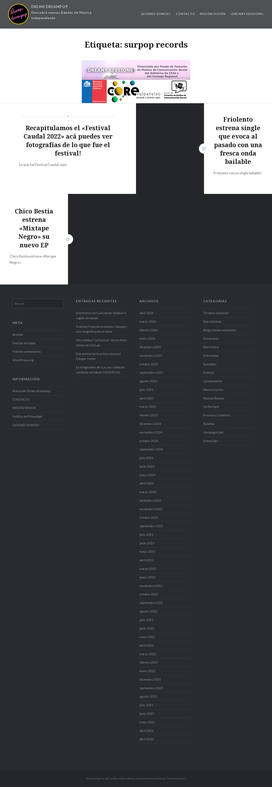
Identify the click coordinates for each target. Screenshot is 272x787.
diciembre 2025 (150, 347)
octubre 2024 (148, 441)
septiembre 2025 (151, 372)
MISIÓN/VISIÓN (212, 14)
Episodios (209, 364)
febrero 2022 (148, 662)
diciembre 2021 (150, 679)
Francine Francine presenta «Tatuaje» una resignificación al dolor (101, 329)
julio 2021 (146, 705)
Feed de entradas (24, 343)
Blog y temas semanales (219, 330)
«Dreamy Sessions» (247, 14)
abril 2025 (146, 398)
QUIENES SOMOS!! (156, 14)
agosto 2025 (148, 381)
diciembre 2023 (150, 500)
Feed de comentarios (26, 351)
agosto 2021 (148, 696)
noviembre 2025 (150, 355)
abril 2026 (146, 313)
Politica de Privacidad (27, 416)
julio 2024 (146, 458)
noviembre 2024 (150, 432)
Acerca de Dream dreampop (31, 391)
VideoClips (210, 441)
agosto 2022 (148, 611)
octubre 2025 (148, 364)
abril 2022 (146, 645)
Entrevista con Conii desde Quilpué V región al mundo (101, 315)
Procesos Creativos (216, 415)
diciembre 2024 (150, 424)
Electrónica (211, 347)
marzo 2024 (147, 492)
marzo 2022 (147, 654)
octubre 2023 (148, 517)
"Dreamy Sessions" (216, 313)
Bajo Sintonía (212, 321)
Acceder (17, 334)
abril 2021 (146, 731)
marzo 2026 (147, 321)
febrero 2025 (148, 415)
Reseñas (209, 424)
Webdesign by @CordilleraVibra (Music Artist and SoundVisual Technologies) (135, 778)
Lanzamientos (212, 381)
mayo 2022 (147, 637)
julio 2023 (146, 534)
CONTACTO (185, 14)
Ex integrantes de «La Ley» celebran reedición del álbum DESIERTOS (100, 369)
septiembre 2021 (151, 688)
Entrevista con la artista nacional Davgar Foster (98, 356)
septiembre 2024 (151, 449)
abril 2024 (146, 483)
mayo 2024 (147, 475)
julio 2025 (146, 389)
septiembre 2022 (151, 603)
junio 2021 (146, 713)
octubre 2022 (148, 594)
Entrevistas (211, 355)
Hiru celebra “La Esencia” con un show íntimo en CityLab (101, 342)
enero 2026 (147, 338)
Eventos (208, 372)
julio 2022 (146, 620)
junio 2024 (146, 466)
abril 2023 (146, 560)
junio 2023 (146, 543)
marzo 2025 (147, 406)
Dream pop (210, 338)
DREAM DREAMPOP (49, 6)
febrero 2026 (148, 330)
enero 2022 (147, 671)
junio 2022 (146, 628)
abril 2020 (146, 739)
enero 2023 (147, 577)
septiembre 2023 (151, 526)
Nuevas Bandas (213, 398)
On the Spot (211, 406)
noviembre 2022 (150, 586)
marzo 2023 (147, 568)
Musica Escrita (213, 389)
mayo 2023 (147, 551)
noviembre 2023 (150, 509)
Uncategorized (213, 432)
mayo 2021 (147, 722)
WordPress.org (23, 360)
